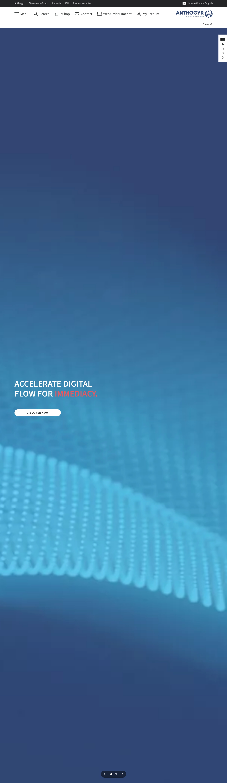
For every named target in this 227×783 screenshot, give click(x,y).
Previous (104, 774)
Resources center (82, 3)
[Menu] (21, 14)
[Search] (41, 14)
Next (122, 774)
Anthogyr (19, 3)
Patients (56, 3)
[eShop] (62, 14)
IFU (67, 3)
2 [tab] (116, 774)
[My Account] (148, 14)
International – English (200, 3)
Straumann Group (38, 3)
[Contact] (83, 14)
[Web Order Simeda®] (114, 14)
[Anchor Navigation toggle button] (222, 39)
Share (208, 24)
